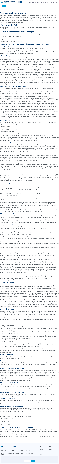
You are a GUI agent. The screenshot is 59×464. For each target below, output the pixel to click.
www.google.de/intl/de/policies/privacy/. (21, 245)
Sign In (4, 5)
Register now (10, 5)
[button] (27, 461)
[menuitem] (30, 2)
